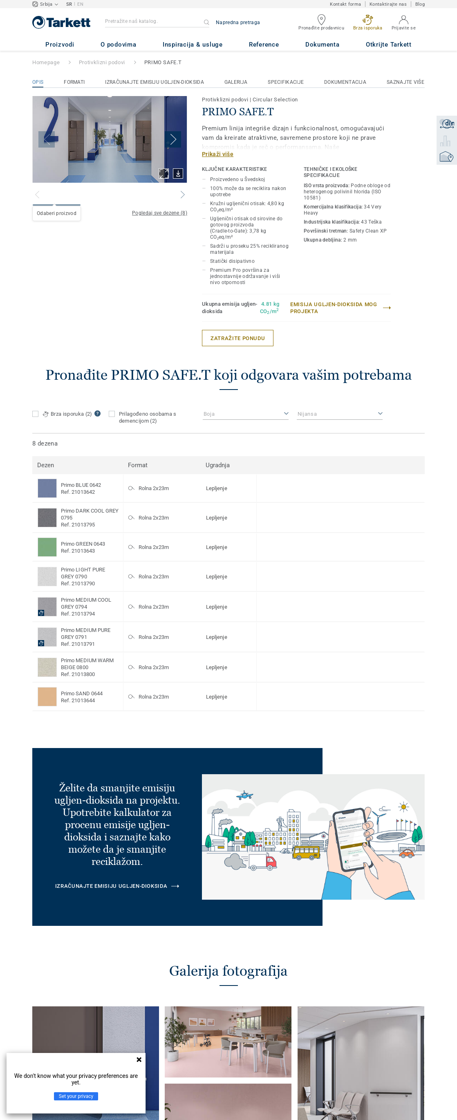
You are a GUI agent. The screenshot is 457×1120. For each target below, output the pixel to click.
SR (69, 4)
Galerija (235, 82)
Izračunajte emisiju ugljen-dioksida (154, 82)
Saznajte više (405, 82)
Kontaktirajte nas (388, 4)
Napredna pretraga (238, 22)
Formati (74, 82)
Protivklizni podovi (102, 62)
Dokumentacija (345, 82)
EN (80, 4)
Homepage (46, 62)
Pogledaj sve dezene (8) (159, 213)
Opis (37, 82)
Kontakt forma (345, 4)
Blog (420, 4)
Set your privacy (76, 1096)
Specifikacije (286, 82)
